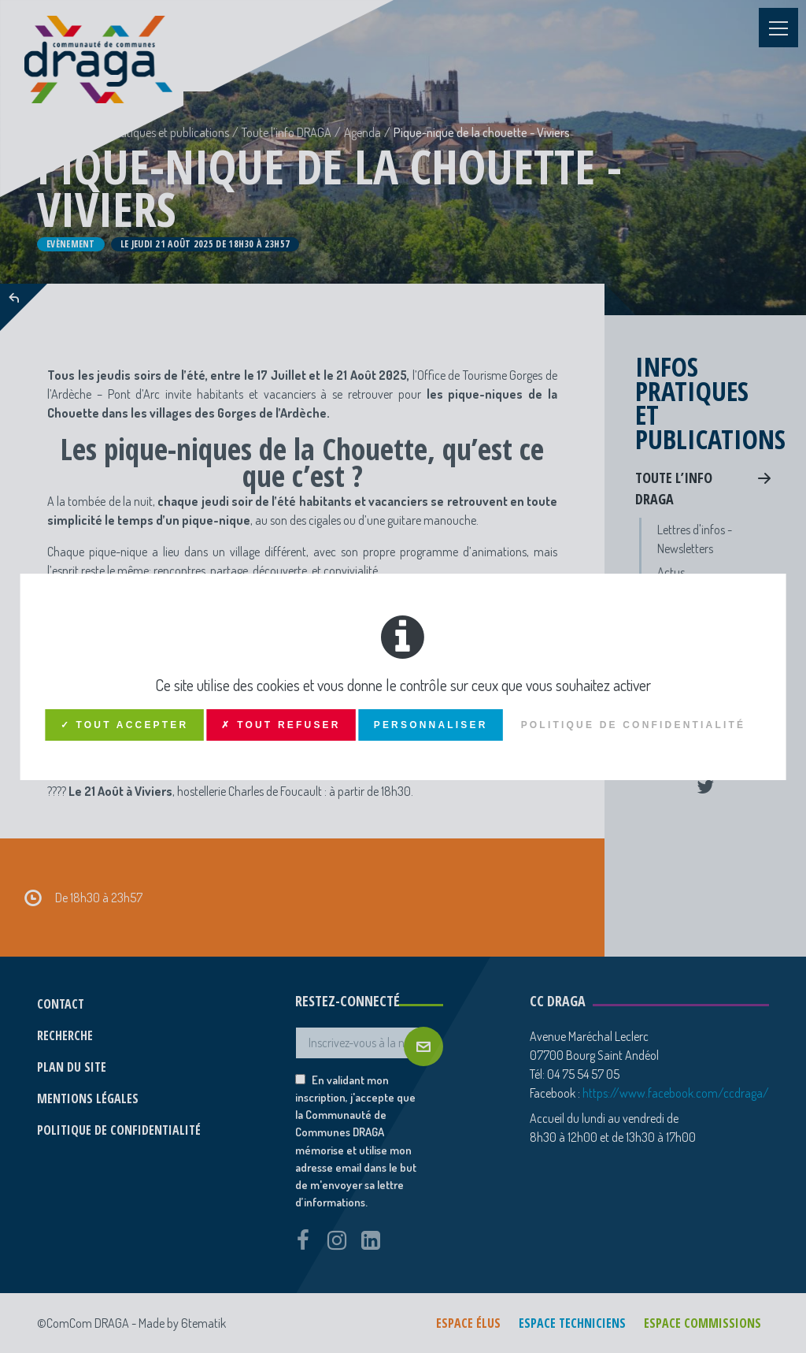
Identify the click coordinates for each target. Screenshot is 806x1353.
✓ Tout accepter (125, 724)
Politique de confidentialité (633, 724)
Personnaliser (431, 724)
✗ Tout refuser (280, 724)
